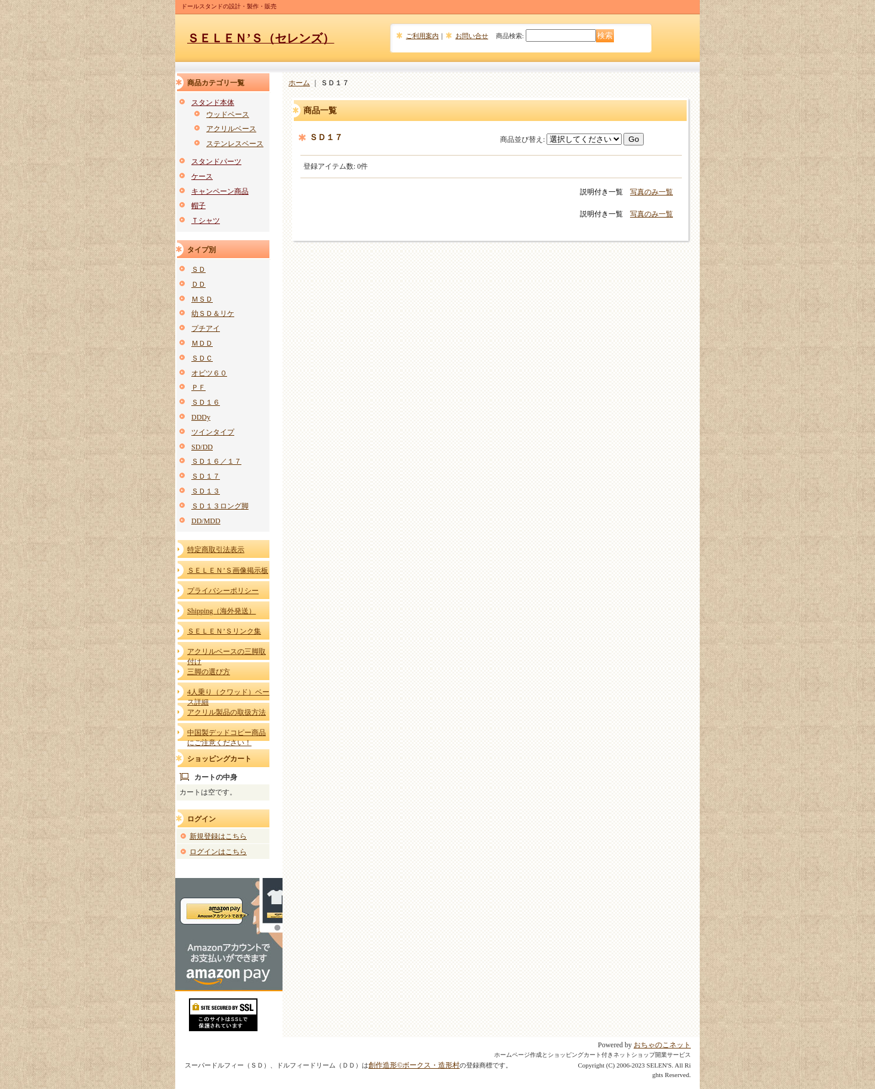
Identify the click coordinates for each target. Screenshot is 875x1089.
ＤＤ (198, 284)
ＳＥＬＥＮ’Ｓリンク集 (224, 631)
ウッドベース (227, 114)
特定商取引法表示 (215, 549)
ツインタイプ (212, 432)
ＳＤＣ (202, 358)
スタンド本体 (212, 102)
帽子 (198, 205)
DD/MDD (206, 521)
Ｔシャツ (205, 220)
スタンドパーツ (216, 161)
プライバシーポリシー (223, 591)
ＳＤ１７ (205, 476)
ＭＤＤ (202, 343)
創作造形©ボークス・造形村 (414, 1065)
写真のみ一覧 (651, 192)
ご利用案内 (422, 35)
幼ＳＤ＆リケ (212, 313)
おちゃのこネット (662, 1045)
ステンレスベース (234, 143)
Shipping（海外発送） (221, 611)
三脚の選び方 (208, 672)
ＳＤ (198, 269)
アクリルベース (231, 129)
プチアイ (205, 328)
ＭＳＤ (202, 299)
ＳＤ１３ (205, 491)
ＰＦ (198, 387)
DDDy (200, 417)
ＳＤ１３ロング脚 (220, 506)
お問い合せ (471, 35)
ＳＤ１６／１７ (216, 461)
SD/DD (202, 447)
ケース (202, 176)
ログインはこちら (218, 852)
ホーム (299, 83)
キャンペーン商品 (220, 191)
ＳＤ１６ (205, 402)
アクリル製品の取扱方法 (226, 712)
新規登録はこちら (218, 836)
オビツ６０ (209, 373)
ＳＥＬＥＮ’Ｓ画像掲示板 (227, 570)
